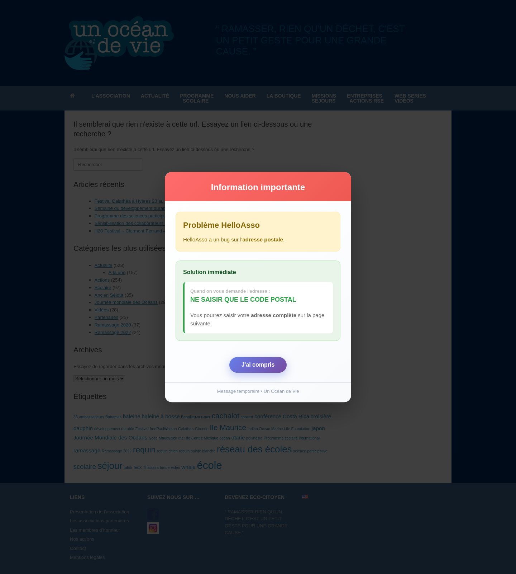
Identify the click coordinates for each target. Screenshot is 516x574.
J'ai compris (258, 365)
